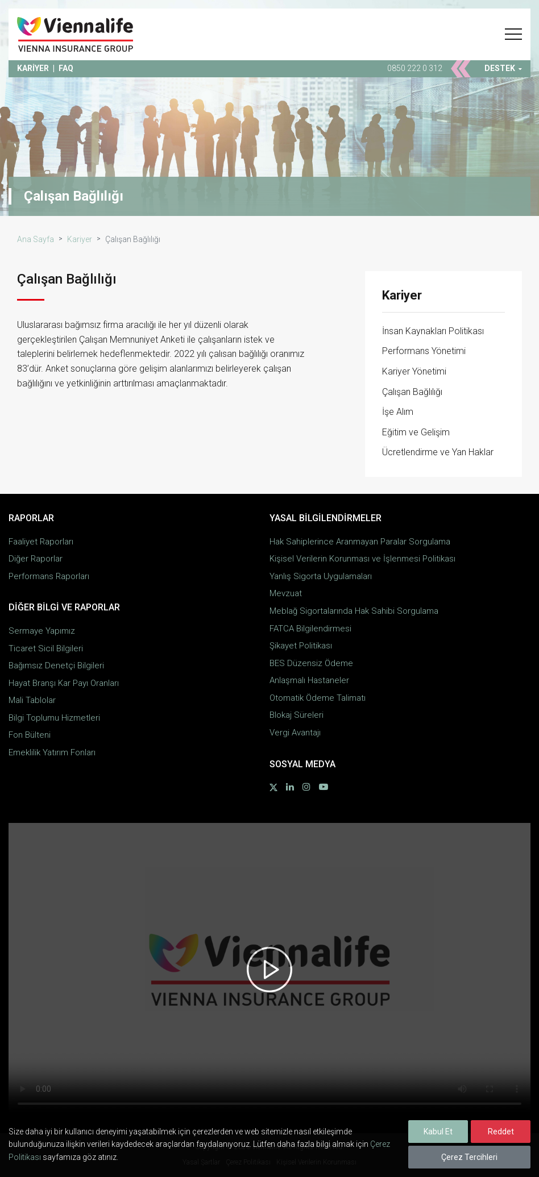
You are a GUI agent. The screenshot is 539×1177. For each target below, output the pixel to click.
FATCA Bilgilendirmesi (310, 628)
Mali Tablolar (32, 700)
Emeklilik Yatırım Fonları (52, 752)
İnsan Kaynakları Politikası (433, 331)
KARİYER (33, 68)
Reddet (501, 1131)
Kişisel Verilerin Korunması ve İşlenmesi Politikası (362, 559)
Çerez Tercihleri (469, 1157)
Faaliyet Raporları (41, 541)
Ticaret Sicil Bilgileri (46, 648)
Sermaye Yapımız (42, 631)
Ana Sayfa (35, 239)
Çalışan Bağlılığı (412, 391)
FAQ (66, 68)
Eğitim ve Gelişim (416, 432)
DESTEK (503, 68)
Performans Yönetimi (424, 351)
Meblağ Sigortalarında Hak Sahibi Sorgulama (354, 611)
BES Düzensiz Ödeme (311, 663)
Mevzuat (286, 593)
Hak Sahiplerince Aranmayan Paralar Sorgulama (360, 541)
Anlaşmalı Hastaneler (309, 680)
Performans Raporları (49, 576)
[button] (513, 34)
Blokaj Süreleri (297, 715)
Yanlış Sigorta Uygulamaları (321, 576)
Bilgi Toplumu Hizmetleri (54, 718)
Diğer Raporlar (36, 559)
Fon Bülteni (30, 735)
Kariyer (79, 239)
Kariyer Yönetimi (414, 371)
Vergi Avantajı (295, 732)
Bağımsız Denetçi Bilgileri (56, 665)
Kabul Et (438, 1131)
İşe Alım (397, 411)
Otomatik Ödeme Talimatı (318, 698)
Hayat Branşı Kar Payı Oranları (64, 683)
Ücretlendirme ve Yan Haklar (438, 452)
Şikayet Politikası (301, 646)
